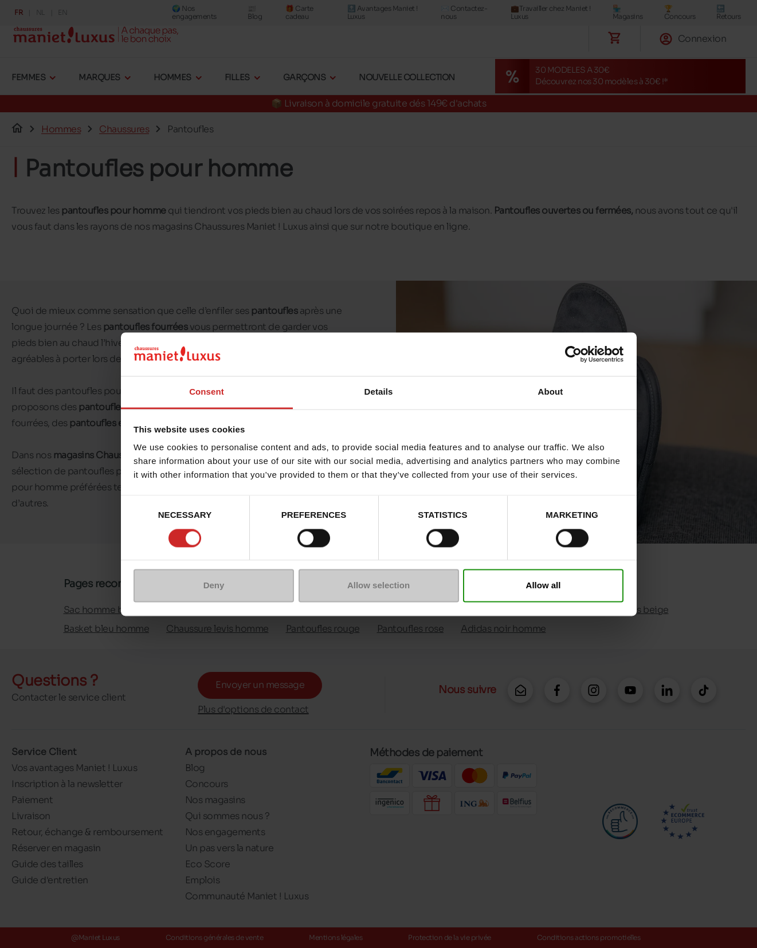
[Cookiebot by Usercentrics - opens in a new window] (573, 354)
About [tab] (550, 392)
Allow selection (378, 586)
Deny (214, 586)
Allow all (543, 586)
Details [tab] (378, 392)
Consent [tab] (206, 392)
